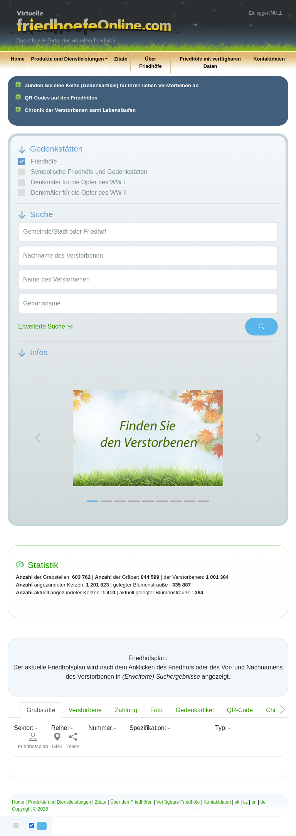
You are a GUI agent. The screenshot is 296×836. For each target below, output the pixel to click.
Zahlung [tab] (126, 710)
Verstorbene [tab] (85, 710)
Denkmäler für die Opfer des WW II (72, 192)
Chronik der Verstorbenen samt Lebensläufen (80, 110)
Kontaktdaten (269, 59)
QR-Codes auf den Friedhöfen (61, 98)
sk (237, 802)
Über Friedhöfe (150, 62)
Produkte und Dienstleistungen (67, 59)
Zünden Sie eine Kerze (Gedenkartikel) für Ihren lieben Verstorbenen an (111, 85)
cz (245, 802)
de (263, 802)
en (253, 802)
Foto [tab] (156, 710)
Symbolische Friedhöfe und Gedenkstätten (82, 172)
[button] (37, 438)
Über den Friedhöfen (131, 802)
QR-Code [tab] (240, 710)
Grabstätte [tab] (41, 710)
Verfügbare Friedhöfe (178, 802)
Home (18, 59)
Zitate (120, 59)
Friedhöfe (37, 161)
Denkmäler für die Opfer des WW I (71, 182)
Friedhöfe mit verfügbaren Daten (210, 62)
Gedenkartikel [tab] (195, 710)
